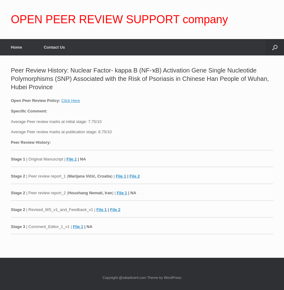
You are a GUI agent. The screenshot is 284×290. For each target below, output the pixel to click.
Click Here (70, 100)
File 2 (134, 176)
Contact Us (54, 47)
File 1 (71, 159)
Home (16, 47)
